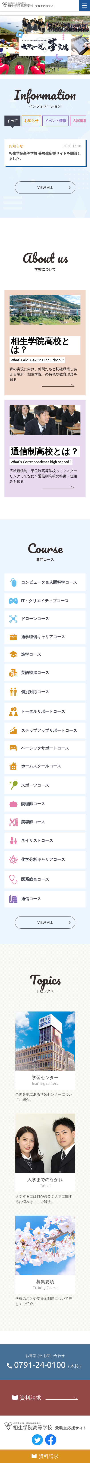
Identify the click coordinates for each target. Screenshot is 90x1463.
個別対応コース (29, 692)
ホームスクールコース (35, 766)
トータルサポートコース (37, 711)
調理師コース (27, 804)
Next (86, 45)
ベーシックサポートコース (39, 748)
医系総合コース (29, 879)
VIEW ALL (45, 188)
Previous (3, 45)
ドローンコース (29, 619)
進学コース (25, 654)
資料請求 (48, 1456)
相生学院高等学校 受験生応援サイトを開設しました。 (45, 156)
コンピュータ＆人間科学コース (43, 582)
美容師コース (27, 822)
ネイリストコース (31, 840)
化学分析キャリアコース (37, 859)
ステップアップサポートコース (43, 730)
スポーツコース (29, 785)
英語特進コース (29, 673)
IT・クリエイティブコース (39, 601)
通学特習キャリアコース (37, 637)
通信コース (25, 899)
